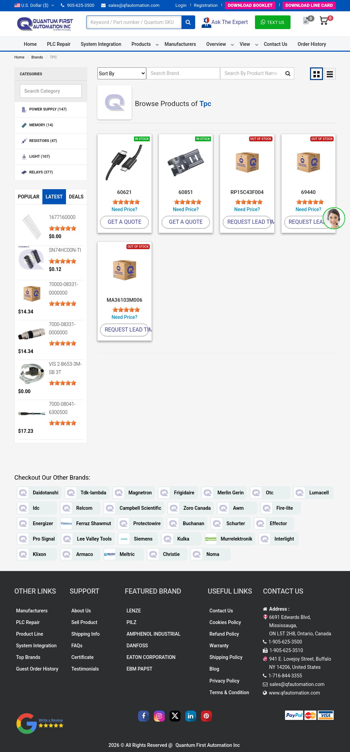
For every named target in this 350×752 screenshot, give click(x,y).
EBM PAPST (139, 669)
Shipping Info (85, 634)
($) (34, 5)
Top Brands (28, 657)
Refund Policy (224, 634)
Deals (76, 196)
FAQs (77, 645)
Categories (31, 74)
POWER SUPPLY (43, 109)
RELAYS (36, 172)
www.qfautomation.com (294, 693)
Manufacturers (180, 44)
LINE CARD (309, 5)
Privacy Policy (225, 681)
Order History (312, 44)
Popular (28, 196)
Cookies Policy (225, 622)
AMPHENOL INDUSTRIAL (153, 634)
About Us (81, 610)
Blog (214, 669)
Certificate (82, 657)
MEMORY (36, 125)
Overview (216, 44)
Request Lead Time (249, 222)
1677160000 (62, 217)
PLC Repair (58, 44)
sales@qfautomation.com (130, 5)
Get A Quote (125, 222)
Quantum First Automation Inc (207, 745)
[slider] (62, 228)
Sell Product (84, 622)
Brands (37, 57)
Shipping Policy (226, 657)
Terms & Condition (229, 692)
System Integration (101, 44)
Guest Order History (37, 669)
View (245, 44)
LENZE (133, 610)
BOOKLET (250, 5)
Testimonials (85, 669)
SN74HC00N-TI (65, 250)
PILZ (131, 622)
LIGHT (35, 157)
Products (141, 44)
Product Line (29, 634)
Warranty (219, 645)
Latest (54, 196)
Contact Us (275, 44)
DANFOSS (137, 645)
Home (30, 44)
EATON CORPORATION (150, 657)
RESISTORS (38, 141)
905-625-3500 (77, 5)
